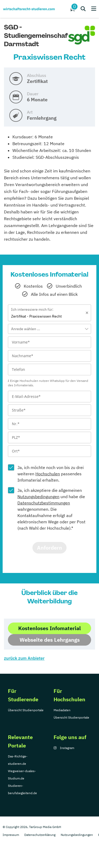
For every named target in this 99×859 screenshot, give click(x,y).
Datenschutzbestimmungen (43, 502)
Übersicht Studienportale (26, 710)
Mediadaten (62, 710)
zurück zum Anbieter (24, 658)
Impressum (11, 835)
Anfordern (49, 547)
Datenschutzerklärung (39, 835)
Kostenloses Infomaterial (49, 628)
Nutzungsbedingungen (38, 496)
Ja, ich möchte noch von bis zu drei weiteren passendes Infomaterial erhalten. (50, 474)
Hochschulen (47, 473)
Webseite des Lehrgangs (50, 639)
